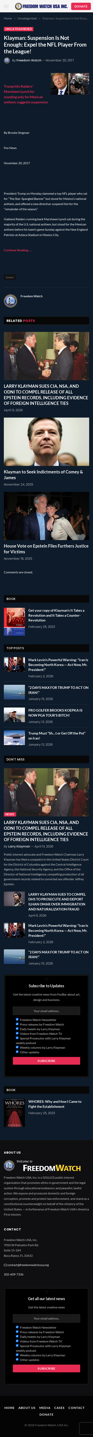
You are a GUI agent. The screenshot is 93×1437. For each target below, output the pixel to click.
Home (9, 1407)
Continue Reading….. (18, 250)
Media (44, 1407)
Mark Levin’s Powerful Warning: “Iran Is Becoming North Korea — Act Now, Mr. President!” (58, 665)
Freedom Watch (28, 60)
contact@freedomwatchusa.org (28, 1265)
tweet (10, 277)
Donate (46, 1414)
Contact (76, 1407)
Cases (59, 1407)
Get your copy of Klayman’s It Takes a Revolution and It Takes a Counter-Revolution (56, 615)
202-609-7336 (13, 1274)
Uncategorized (18, 29)
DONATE (81, 6)
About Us (26, 1407)
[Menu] (6, 6)
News (9, 814)
